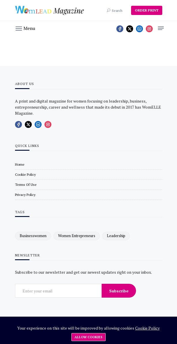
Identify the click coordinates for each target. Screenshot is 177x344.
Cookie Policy (147, 328)
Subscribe (118, 291)
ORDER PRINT (147, 10)
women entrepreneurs (76, 235)
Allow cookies (88, 337)
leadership (116, 235)
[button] (25, 27)
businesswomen (33, 235)
